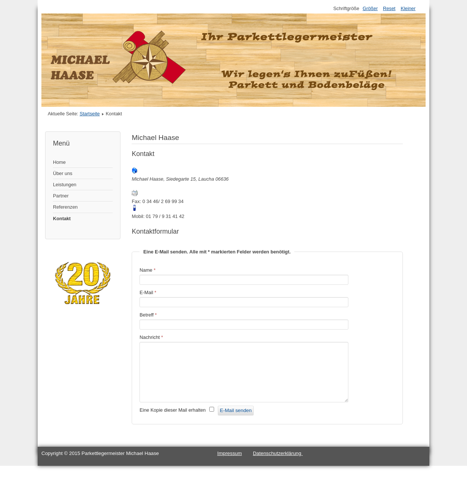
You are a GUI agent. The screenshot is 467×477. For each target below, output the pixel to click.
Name (148, 270)
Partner (61, 196)
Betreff (148, 315)
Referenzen (65, 207)
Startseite (89, 113)
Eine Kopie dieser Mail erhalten (173, 421)
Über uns (62, 173)
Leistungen (64, 184)
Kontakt (62, 218)
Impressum (229, 464)
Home (59, 162)
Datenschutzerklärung (278, 464)
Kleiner (408, 8)
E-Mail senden (235, 421)
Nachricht (151, 337)
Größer (370, 8)
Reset (389, 8)
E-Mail (148, 292)
